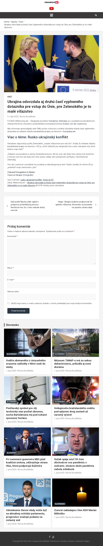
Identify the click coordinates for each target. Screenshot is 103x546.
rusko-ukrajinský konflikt (31, 180)
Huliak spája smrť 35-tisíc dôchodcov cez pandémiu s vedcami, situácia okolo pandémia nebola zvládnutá (74, 464)
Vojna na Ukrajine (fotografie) (20, 175)
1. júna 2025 (11, 371)
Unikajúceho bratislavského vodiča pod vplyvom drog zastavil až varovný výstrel (74, 411)
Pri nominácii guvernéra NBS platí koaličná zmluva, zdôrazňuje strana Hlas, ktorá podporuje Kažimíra (26, 462)
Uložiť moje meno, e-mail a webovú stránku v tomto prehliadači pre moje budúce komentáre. (51, 303)
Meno (10, 268)
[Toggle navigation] (51, 15)
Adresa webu (13, 291)
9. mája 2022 (12, 116)
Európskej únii (69, 131)
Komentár (12, 236)
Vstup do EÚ (48, 180)
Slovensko (12, 354)
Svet (9, 97)
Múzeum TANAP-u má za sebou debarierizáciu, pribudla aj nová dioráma (72, 364)
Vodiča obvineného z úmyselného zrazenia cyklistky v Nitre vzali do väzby (26, 364)
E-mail (10, 280)
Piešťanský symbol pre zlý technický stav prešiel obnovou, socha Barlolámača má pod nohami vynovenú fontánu (26, 413)
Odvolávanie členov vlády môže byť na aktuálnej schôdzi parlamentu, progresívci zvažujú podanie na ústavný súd (26, 515)
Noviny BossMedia (27, 116)
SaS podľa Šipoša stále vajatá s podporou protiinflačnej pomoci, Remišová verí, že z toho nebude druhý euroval (28, 206)
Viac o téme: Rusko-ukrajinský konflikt (37, 137)
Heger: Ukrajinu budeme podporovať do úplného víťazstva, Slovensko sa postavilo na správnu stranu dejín (74, 205)
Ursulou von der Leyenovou (75, 124)
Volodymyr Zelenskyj (58, 121)
